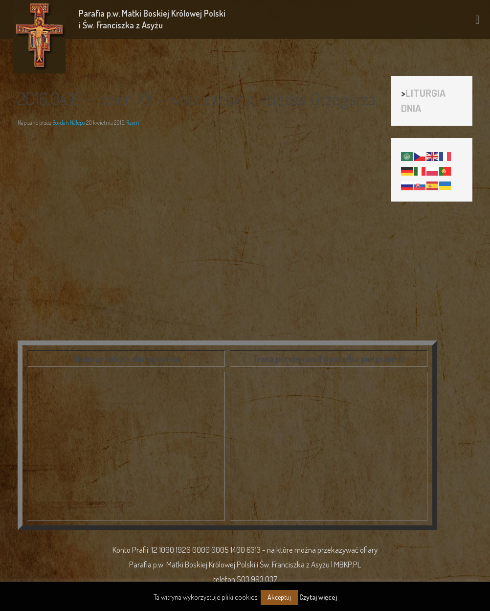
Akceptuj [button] (279, 597)
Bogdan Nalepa (68, 122)
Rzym (132, 122)
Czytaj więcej (318, 597)
